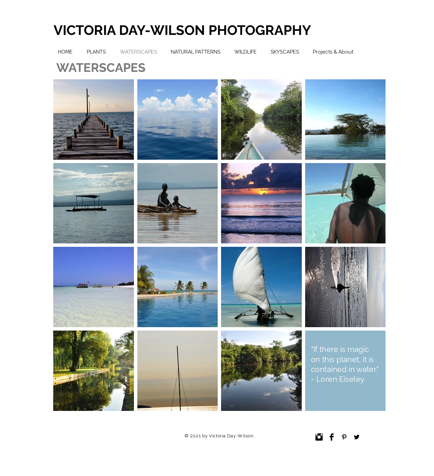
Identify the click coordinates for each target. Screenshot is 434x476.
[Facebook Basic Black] (331, 437)
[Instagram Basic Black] (319, 437)
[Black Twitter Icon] (356, 437)
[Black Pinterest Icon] (344, 437)
